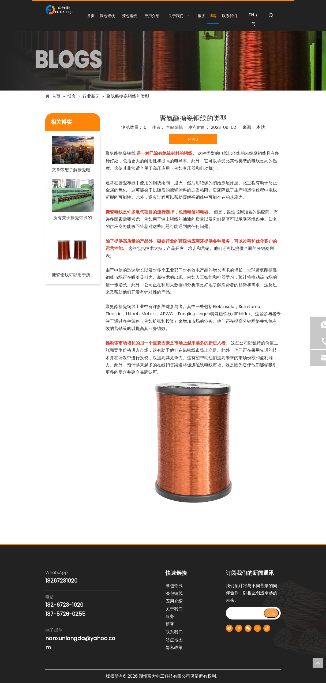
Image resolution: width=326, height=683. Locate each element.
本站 (260, 127)
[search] (244, 613)
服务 (170, 616)
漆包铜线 (174, 593)
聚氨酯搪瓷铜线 (121, 153)
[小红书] (257, 628)
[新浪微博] (229, 628)
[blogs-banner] (163, 61)
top (318, 663)
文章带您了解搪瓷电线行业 (73, 170)
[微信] (248, 628)
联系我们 (174, 632)
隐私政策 (174, 647)
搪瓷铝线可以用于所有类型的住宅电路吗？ (73, 275)
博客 (170, 624)
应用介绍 (174, 601)
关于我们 (174, 609)
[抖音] (266, 628)
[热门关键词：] (271, 15)
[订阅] (271, 613)
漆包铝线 (174, 586)
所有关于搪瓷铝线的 (72, 218)
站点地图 (174, 640)
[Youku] (238, 628)
